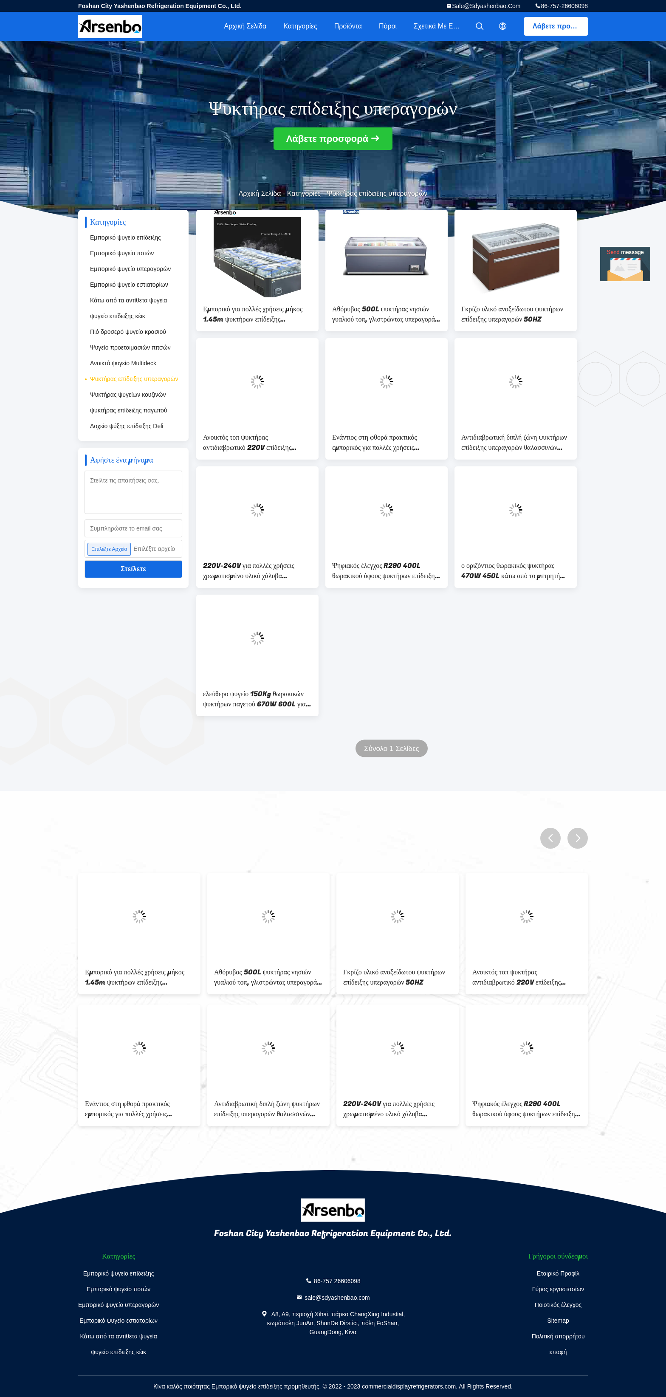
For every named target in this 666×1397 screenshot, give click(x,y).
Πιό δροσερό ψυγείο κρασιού (128, 331)
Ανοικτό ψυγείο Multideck (123, 363)
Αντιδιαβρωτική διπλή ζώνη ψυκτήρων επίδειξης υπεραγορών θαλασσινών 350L (514, 442)
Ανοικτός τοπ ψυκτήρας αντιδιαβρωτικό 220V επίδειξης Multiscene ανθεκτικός (247, 442)
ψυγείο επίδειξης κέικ (117, 316)
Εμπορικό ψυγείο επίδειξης (125, 237)
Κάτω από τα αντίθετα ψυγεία (128, 300)
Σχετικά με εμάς (439, 26)
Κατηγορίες (300, 26)
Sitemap (558, 1320)
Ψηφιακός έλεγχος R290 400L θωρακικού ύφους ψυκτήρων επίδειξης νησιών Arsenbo (384, 571)
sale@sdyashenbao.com (486, 6)
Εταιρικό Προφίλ (558, 1273)
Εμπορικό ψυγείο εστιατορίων (129, 284)
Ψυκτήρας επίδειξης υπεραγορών (134, 378)
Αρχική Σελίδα (245, 26)
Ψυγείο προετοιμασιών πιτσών (130, 347)
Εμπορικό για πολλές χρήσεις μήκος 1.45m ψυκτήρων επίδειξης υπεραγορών (252, 314)
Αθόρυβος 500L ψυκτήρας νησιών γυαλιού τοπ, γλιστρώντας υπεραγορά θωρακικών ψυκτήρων (383, 314)
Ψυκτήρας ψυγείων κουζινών (128, 394)
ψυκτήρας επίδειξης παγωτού (128, 410)
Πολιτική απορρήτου (558, 1336)
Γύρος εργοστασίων (558, 1289)
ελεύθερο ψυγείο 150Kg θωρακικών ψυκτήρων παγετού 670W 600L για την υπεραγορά (254, 699)
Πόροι (388, 26)
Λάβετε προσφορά (560, 26)
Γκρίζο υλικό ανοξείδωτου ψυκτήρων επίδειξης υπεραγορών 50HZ (512, 314)
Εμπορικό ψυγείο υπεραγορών (130, 268)
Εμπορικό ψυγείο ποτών (122, 253)
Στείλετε (133, 569)
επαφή (558, 1352)
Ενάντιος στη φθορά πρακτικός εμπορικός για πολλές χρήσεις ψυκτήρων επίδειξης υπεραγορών (377, 442)
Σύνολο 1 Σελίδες (391, 749)
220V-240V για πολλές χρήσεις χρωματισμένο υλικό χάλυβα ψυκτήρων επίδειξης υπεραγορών (248, 571)
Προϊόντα (348, 26)
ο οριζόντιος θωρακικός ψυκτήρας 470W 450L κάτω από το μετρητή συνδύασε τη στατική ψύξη (510, 571)
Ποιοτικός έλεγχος (558, 1304)
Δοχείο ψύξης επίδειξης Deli (126, 426)
